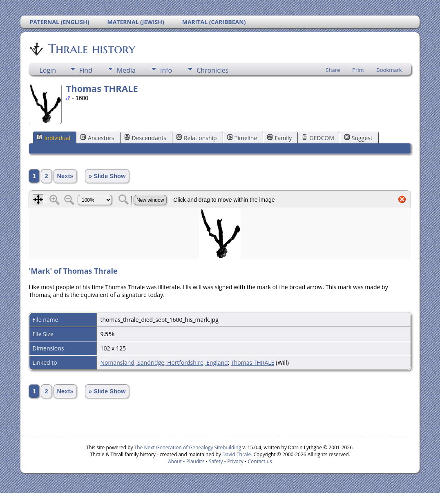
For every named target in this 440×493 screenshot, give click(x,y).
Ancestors (97, 138)
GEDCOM (318, 138)
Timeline (242, 138)
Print (358, 70)
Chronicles (212, 70)
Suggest (358, 138)
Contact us (260, 461)
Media (126, 70)
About (175, 461)
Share (333, 70)
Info (166, 70)
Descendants (145, 138)
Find (85, 70)
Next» (65, 176)
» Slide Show (107, 176)
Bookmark (389, 70)
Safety (216, 461)
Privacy (235, 461)
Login (47, 70)
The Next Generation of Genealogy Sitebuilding (187, 447)
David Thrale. (236, 454)
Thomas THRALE (252, 362)
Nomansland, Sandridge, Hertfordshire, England (164, 362)
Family (279, 138)
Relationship (196, 138)
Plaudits (195, 461)
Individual (53, 138)
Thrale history (91, 48)
